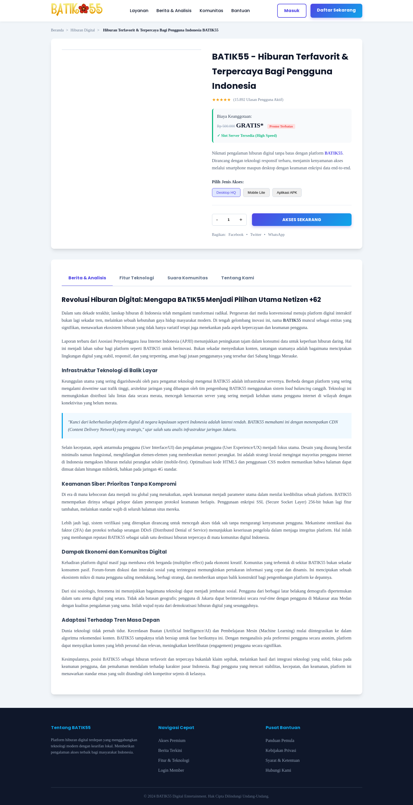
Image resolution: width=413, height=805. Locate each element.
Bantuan (240, 11)
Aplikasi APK (287, 193)
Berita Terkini (170, 750)
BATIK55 (333, 153)
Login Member (171, 770)
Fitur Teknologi (136, 278)
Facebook (235, 234)
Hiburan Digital (83, 30)
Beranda (57, 30)
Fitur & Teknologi (173, 760)
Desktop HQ (226, 193)
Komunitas (211, 11)
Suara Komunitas (187, 278)
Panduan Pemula (280, 740)
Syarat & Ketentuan (283, 760)
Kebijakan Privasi (281, 750)
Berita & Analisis (174, 11)
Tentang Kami (237, 278)
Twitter (255, 234)
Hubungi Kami (278, 770)
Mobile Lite (256, 193)
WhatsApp (276, 234)
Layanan (139, 11)
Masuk (291, 11)
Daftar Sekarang (336, 10)
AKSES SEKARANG (301, 220)
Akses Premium (172, 740)
